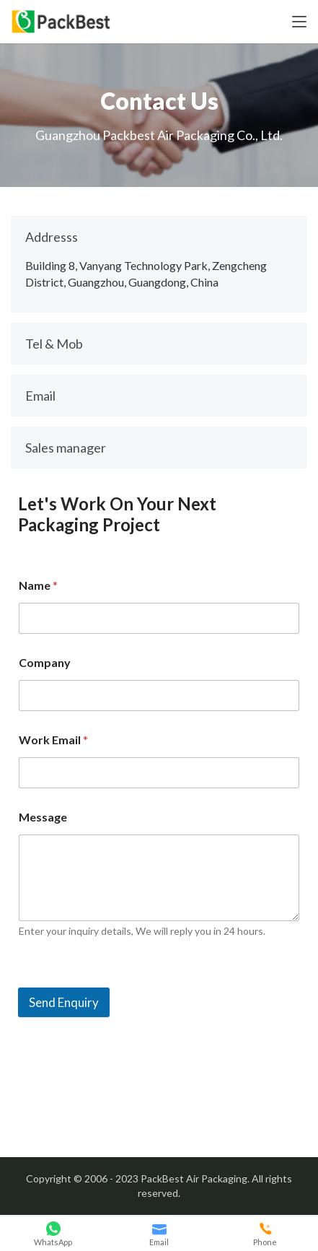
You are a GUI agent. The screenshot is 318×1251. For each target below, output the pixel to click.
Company (45, 662)
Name (38, 585)
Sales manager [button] (65, 447)
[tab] (159, 237)
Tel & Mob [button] (54, 344)
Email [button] (40, 396)
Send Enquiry (64, 1002)
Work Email (53, 739)
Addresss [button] (51, 237)
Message (43, 817)
